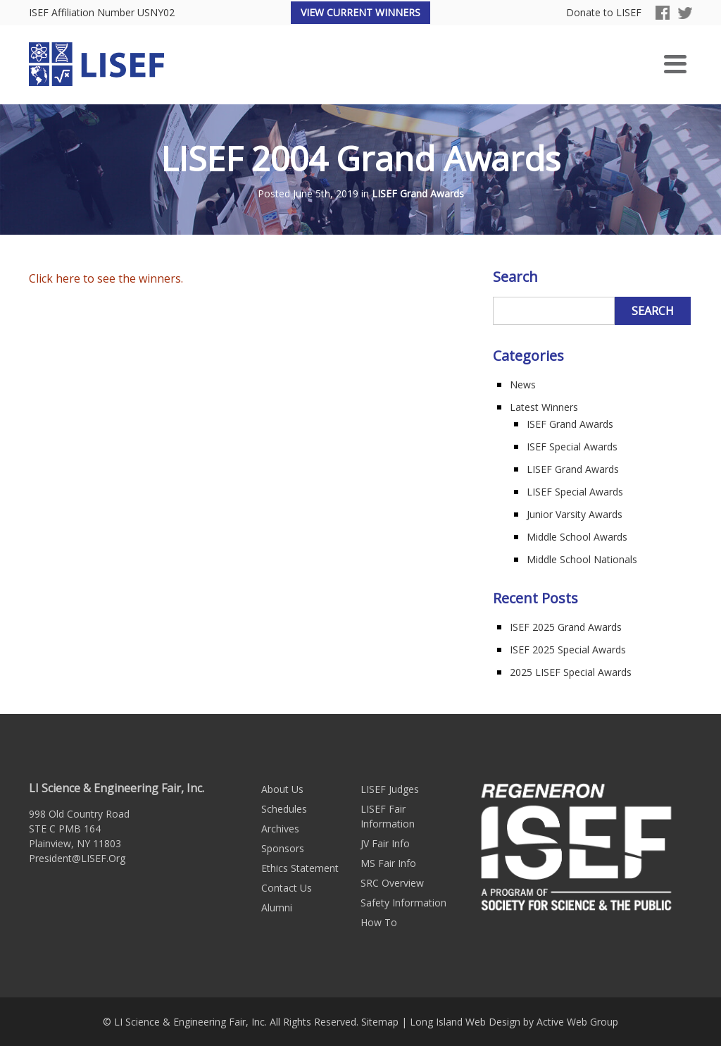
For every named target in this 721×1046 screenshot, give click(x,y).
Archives (280, 828)
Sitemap (380, 1021)
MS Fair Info (388, 863)
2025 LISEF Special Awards (571, 672)
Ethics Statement (300, 868)
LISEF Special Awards (575, 491)
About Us (282, 789)
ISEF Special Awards (572, 446)
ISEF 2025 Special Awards (568, 649)
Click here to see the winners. (106, 278)
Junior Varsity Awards (574, 514)
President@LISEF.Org (77, 858)
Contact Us (286, 887)
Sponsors (282, 848)
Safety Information (403, 902)
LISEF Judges (389, 789)
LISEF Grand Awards (418, 194)
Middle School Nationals (582, 559)
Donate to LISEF (603, 13)
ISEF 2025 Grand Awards (566, 627)
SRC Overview (392, 883)
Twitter (685, 13)
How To (378, 922)
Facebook (663, 13)
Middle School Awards (577, 536)
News (523, 384)
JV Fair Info (385, 843)
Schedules (284, 809)
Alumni (276, 907)
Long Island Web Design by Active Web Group (514, 1021)
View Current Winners (360, 12)
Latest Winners (544, 407)
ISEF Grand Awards (570, 424)
